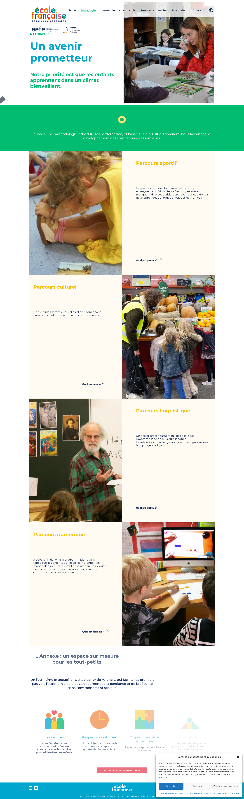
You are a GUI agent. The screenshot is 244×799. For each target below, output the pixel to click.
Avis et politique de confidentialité (193, 793)
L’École (71, 10)
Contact (198, 10)
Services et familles (154, 10)
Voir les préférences (225, 786)
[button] (237, 757)
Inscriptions (180, 10)
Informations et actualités (118, 10)
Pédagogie (88, 10)
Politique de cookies (155, 796)
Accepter (171, 786)
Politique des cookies (168, 793)
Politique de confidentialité (133, 796)
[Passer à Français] (212, 10)
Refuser (197, 786)
